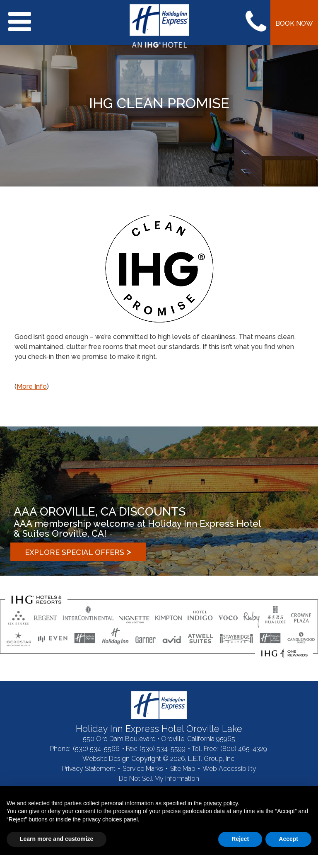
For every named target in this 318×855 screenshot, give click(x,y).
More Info (32, 386)
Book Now (294, 23)
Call (256, 22)
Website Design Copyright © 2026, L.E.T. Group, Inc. (159, 759)
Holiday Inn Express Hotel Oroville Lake (159, 705)
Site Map (182, 769)
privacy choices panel (110, 819)
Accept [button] (288, 839)
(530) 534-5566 (96, 749)
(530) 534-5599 (163, 749)
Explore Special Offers (78, 551)
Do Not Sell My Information (159, 778)
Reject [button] (240, 839)
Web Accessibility (229, 769)
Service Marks (143, 769)
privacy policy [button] (220, 803)
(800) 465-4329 (243, 749)
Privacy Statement (89, 769)
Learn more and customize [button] (56, 839)
